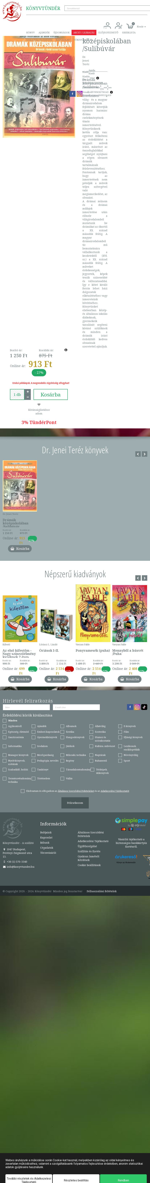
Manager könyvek (18, 755)
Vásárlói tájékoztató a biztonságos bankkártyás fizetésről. (131, 843)
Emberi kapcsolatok (48, 731)
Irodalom (42, 746)
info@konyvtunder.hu (18, 866)
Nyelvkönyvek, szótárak (16, 762)
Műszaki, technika (76, 755)
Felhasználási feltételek (101, 891)
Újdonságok (61, 32)
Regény (70, 760)
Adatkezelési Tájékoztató (93, 841)
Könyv (30, 32)
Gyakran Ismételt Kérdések (88, 858)
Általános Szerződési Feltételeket (76, 791)
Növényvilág (131, 755)
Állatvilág (100, 726)
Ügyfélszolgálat (87, 846)
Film (126, 731)
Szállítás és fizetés (39, 39)
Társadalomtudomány (78, 769)
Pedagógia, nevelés (48, 760)
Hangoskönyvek (75, 737)
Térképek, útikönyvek (102, 771)
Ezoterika (100, 731)
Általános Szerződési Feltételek (91, 834)
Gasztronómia (16, 737)
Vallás (69, 778)
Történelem (43, 778)
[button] (137, 24)
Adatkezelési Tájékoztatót (115, 791)
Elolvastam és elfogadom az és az (77, 791)
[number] (17, 394)
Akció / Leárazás (84, 32)
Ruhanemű (101, 760)
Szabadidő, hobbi (18, 769)
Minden (12, 720)
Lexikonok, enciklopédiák (132, 747)
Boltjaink (45, 832)
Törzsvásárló (83, 39)
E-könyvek (130, 726)
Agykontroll (15, 726)
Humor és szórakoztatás (102, 739)
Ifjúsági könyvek (133, 737)
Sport (127, 760)
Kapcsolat (63, 39)
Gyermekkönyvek (47, 737)
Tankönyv (43, 769)
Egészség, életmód (18, 731)
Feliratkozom (75, 803)
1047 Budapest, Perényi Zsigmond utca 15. (17, 853)
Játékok (70, 746)
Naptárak (100, 755)
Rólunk (44, 842)
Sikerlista (129, 32)
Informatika (15, 746)
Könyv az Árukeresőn (126, 862)
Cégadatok (46, 847)
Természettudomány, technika (19, 780)
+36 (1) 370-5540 (15, 861)
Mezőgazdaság (45, 755)
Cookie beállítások (89, 865)
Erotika (70, 731)
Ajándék (44, 32)
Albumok (71, 726)
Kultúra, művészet (105, 746)
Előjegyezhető (108, 32)
